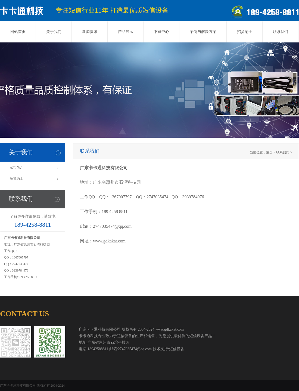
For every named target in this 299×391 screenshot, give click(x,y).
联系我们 (280, 32)
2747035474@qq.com (112, 226)
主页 (269, 152)
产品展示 (125, 32)
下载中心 (161, 32)
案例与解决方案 (203, 32)
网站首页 (18, 32)
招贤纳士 (244, 32)
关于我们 (53, 32)
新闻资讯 (89, 32)
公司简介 (16, 167)
